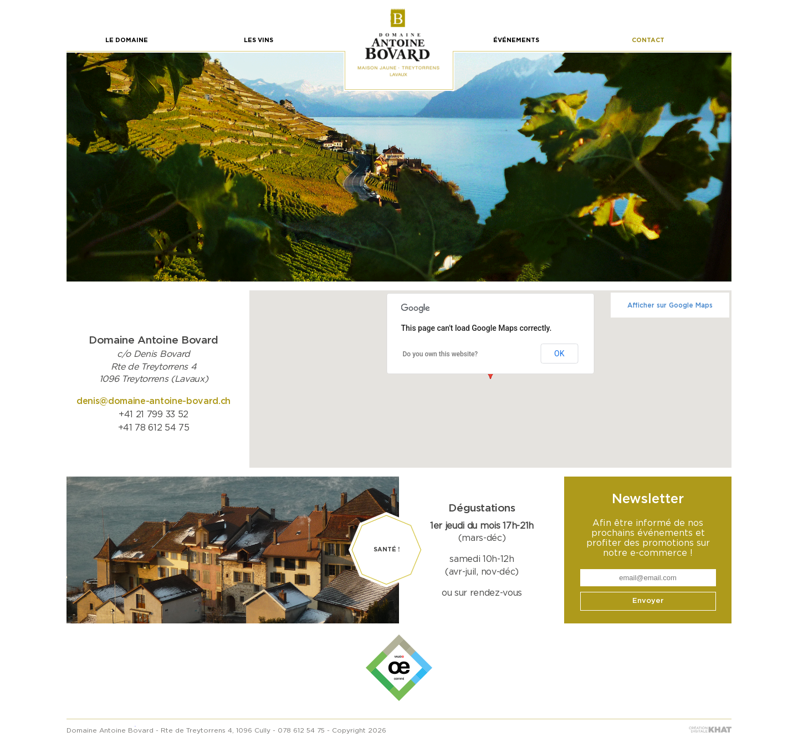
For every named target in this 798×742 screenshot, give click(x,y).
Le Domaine (126, 40)
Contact (648, 40)
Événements (516, 40)
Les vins (258, 40)
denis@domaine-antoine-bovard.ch (153, 401)
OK (559, 353)
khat (710, 729)
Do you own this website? (440, 354)
